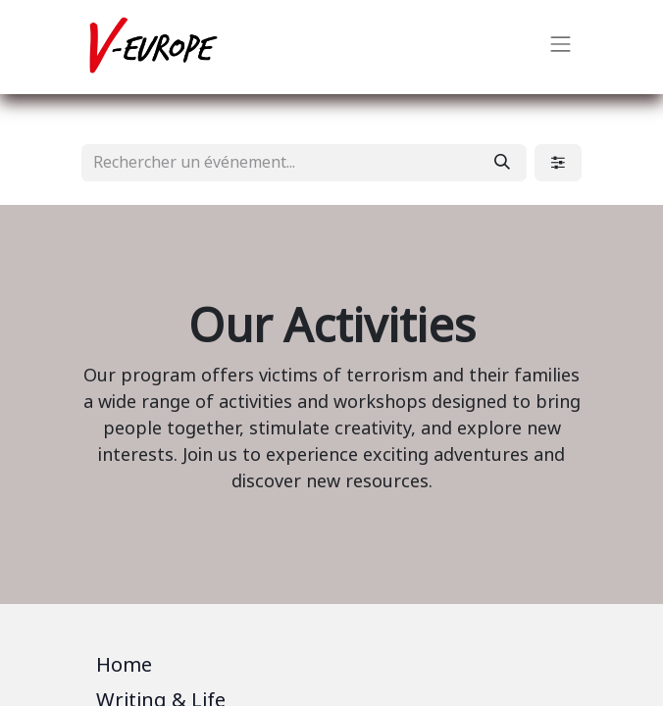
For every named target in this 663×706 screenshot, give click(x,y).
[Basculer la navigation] (561, 47)
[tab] (331, 668)
